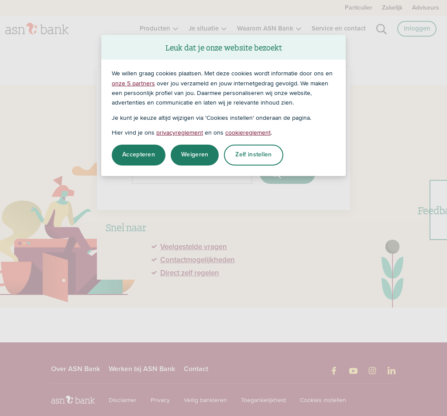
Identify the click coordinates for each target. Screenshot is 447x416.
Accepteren (138, 155)
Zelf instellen (253, 155)
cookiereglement (248, 132)
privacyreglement (179, 132)
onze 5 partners (133, 83)
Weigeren (194, 155)
